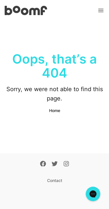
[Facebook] (43, 164)
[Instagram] (66, 164)
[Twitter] (54, 164)
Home (54, 110)
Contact (54, 180)
